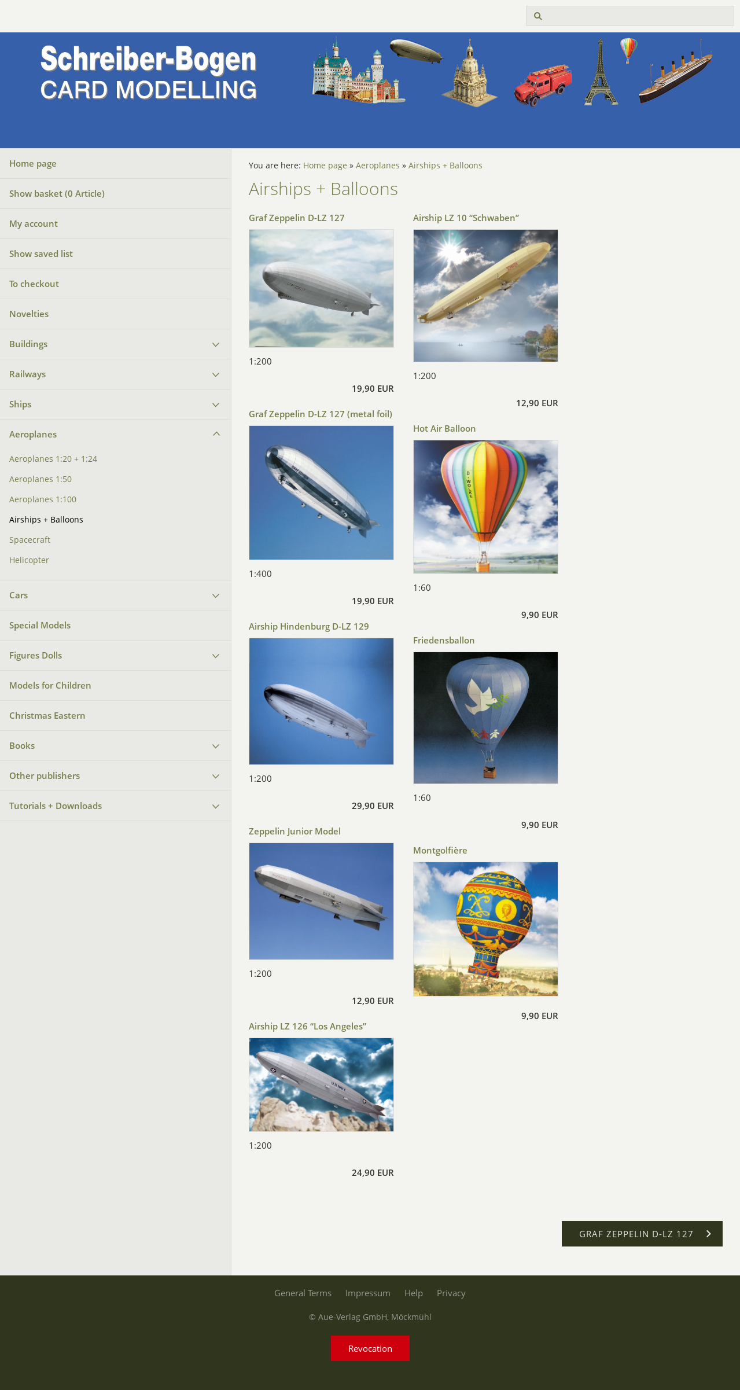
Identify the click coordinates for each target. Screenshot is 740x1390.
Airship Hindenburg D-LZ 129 (309, 626)
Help (413, 1293)
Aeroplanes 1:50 (40, 479)
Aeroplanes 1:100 (42, 499)
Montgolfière (440, 850)
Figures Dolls (35, 655)
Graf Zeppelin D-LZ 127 (297, 217)
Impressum (368, 1293)
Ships (20, 404)
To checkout (34, 283)
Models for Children (50, 685)
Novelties (29, 313)
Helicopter (29, 560)
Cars (18, 595)
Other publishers (44, 775)
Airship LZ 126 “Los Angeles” (307, 1026)
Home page (33, 163)
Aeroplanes (33, 434)
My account (33, 223)
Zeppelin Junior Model (295, 831)
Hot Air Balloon (444, 428)
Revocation (370, 1348)
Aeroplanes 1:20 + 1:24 (53, 459)
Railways (27, 374)
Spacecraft (29, 540)
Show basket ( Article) (57, 193)
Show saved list (41, 253)
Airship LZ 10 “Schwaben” (466, 217)
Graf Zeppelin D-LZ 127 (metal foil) (320, 414)
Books (22, 745)
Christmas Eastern (47, 715)
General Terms (303, 1293)
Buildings (28, 344)
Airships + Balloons (46, 519)
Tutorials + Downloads (55, 805)
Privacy (451, 1293)
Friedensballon (444, 640)
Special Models (40, 625)
